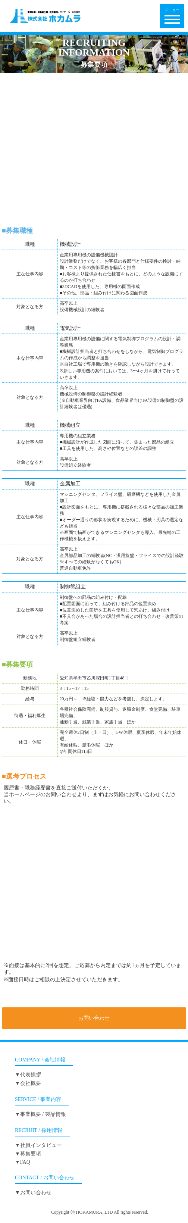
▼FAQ (22, 1162)
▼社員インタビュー (38, 1145)
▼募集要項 (28, 1154)
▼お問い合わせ (33, 1192)
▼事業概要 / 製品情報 (40, 1114)
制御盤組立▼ (94, 184)
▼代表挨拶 (28, 1074)
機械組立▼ (94, 139)
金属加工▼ (94, 161)
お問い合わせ (94, 1018)
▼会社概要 (28, 1083)
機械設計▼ (94, 95)
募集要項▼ (94, 206)
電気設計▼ (94, 117)
